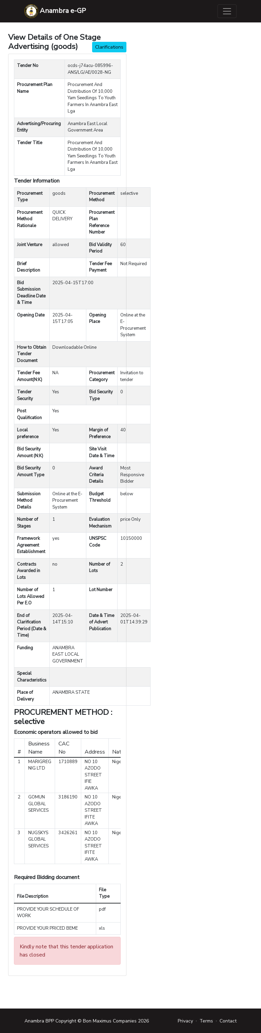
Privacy (185, 1021)
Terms (206, 1021)
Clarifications (109, 47)
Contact (228, 1021)
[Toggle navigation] (227, 11)
